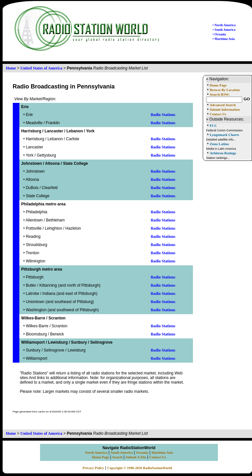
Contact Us (218, 114)
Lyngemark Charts (224, 135)
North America (96, 452)
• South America (224, 29)
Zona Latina (219, 144)
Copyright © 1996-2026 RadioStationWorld (139, 468)
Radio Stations (163, 114)
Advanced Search (223, 105)
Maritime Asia (162, 452)
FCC (213, 125)
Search (117, 457)
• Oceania (219, 34)
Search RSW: (220, 94)
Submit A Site (136, 457)
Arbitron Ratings (223, 153)
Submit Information (225, 109)
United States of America (41, 68)
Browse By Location (225, 90)
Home (11, 68)
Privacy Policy (93, 468)
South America (122, 452)
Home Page (218, 85)
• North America (224, 25)
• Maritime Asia (224, 39)
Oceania (142, 452)
